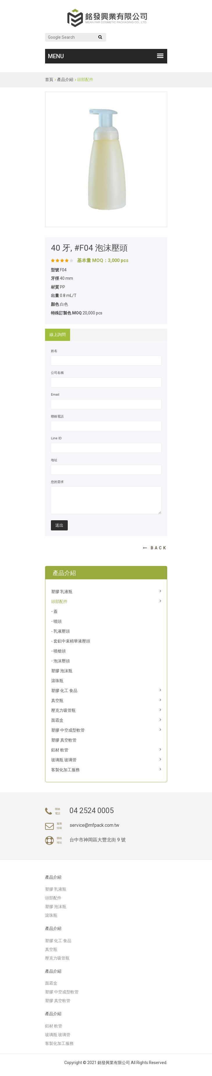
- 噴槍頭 (58, 651)
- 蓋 (54, 611)
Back (155, 548)
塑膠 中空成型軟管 (68, 730)
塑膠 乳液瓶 (61, 591)
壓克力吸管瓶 (63, 710)
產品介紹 (65, 79)
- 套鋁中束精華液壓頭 (70, 641)
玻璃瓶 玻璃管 (63, 760)
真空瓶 (57, 700)
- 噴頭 (56, 621)
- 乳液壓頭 (60, 631)
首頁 (49, 79)
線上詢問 (57, 334)
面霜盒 (57, 720)
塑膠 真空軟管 (63, 740)
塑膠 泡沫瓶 (61, 670)
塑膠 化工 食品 (64, 690)
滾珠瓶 (57, 680)
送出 (59, 525)
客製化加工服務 (65, 769)
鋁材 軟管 (59, 750)
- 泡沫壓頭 (60, 661)
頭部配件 (85, 79)
